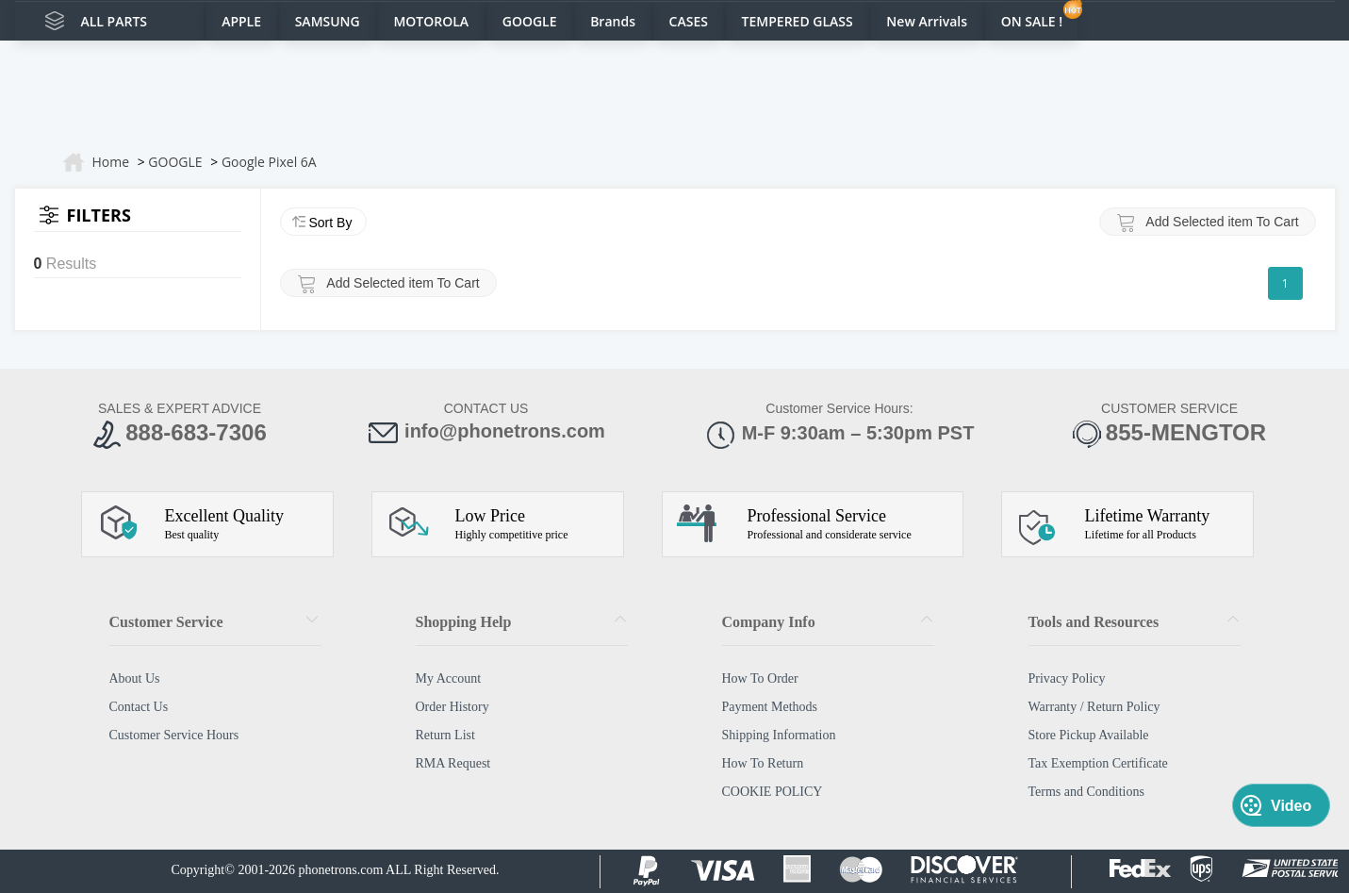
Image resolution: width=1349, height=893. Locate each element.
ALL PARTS (114, 21)
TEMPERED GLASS (797, 21)
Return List (445, 735)
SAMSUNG (327, 21)
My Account (449, 678)
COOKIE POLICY (772, 792)
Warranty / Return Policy (1094, 707)
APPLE (241, 21)
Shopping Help (464, 622)
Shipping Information (779, 735)
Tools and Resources (1094, 622)
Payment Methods (770, 707)
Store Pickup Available (1088, 735)
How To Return (763, 763)
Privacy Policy (1067, 678)
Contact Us (139, 707)
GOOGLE (529, 21)
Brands (612, 21)
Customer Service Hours (174, 735)
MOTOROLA (431, 21)
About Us (134, 678)
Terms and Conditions (1086, 792)
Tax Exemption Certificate (1098, 763)
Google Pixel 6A (269, 162)
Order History (452, 707)
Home (111, 162)
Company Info (768, 622)
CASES (688, 21)
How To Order (760, 678)
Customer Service (166, 622)
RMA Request (453, 763)
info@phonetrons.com (486, 433)
